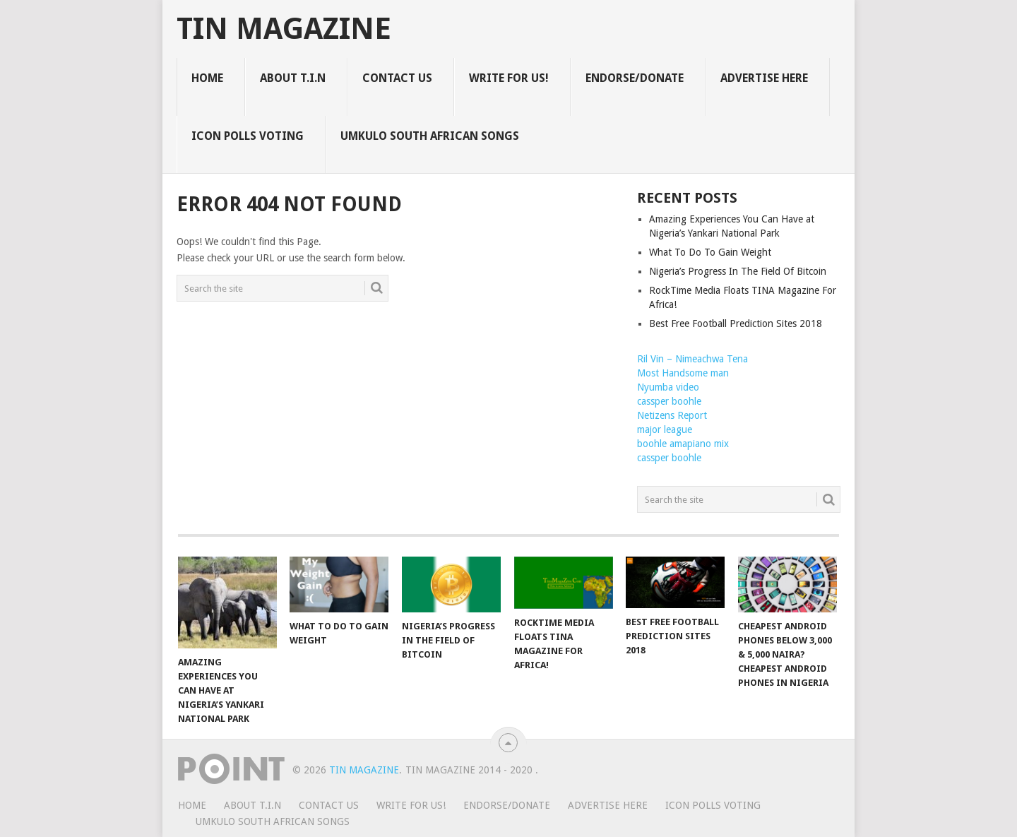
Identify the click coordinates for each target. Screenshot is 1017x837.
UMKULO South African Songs (429, 136)
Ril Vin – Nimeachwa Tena (692, 358)
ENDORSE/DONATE (634, 78)
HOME (207, 78)
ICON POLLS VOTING (247, 136)
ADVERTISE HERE (764, 78)
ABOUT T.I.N (293, 78)
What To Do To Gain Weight (710, 252)
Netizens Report (672, 415)
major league (664, 429)
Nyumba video (668, 387)
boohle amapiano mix (683, 443)
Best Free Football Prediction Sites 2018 (735, 323)
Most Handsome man (683, 373)
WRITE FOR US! (509, 78)
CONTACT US (397, 78)
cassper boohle (669, 401)
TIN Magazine (284, 29)
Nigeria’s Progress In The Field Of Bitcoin (737, 271)
